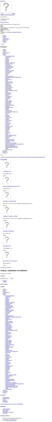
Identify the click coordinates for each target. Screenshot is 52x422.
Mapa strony (5, 401)
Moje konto (2, 406)
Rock (10, 157)
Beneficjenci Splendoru (10, 62)
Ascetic (6, 58)
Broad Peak (7, 64)
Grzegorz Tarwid (8, 81)
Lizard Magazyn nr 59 (7, 245)
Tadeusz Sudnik (8, 136)
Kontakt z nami (6, 398)
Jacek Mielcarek (8, 89)
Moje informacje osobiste (8, 412)
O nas (4, 399)
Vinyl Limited (21, 157)
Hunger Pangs (8, 86)
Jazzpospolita (8, 92)
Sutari (6, 134)
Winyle (4, 35)
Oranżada (7, 118)
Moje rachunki (6, 409)
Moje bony (5, 413)
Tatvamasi (7, 137)
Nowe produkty (3, 159)
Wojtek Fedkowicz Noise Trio (11, 147)
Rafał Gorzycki (8, 79)
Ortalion (7, 119)
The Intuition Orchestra (10, 140)
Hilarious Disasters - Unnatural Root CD (10, 260)
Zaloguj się (2, 1)
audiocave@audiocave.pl (11, 420)
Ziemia (6, 148)
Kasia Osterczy (8, 93)
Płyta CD (4, 157)
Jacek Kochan (8, 88)
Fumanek (7, 78)
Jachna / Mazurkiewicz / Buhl (11, 90)
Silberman (7, 129)
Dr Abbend (7, 72)
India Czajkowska (9, 87)
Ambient (40, 157)
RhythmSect (7, 127)
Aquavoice (7, 59)
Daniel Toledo (8, 68)
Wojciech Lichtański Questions (11, 146)
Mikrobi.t (7, 108)
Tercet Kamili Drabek (9, 139)
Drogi (6, 75)
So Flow (7, 130)
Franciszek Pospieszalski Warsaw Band (13, 77)
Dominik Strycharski (9, 70)
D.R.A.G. (7, 73)
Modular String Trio (9, 107)
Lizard (6, 99)
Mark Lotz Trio (8, 103)
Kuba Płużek (8, 97)
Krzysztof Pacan (8, 96)
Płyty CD (5, 36)
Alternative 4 (8, 57)
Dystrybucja (5, 39)
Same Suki (7, 128)
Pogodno (7, 125)
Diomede (7, 69)
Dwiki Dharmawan (9, 76)
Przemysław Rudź (9, 126)
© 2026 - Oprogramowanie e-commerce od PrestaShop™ (11, 403)
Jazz (1, 157)
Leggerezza (7, 98)
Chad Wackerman (8, 66)
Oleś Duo (7, 116)
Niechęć (7, 109)
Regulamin (5, 400)
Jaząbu (6, 91)
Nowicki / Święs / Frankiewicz (11, 111)
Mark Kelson (8, 102)
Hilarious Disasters (9, 82)
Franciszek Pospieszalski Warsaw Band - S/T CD (11, 186)
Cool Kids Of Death (9, 67)
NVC (6, 113)
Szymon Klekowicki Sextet (10, 135)
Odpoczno (7, 115)
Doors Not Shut (8, 71)
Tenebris (7, 138)
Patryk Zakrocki (8, 120)
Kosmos (7, 95)
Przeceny (5, 42)
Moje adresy (5, 411)
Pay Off (7, 121)
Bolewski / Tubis (8, 63)
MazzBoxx (7, 106)
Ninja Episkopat (8, 110)
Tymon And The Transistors (11, 142)
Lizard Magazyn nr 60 (7, 171)
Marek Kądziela (8, 101)
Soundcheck (7, 132)
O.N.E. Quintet (8, 117)
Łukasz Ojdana (8, 100)
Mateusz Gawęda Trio (9, 105)
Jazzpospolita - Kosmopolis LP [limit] (9, 201)
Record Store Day (14, 157)
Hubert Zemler (8, 85)
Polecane (5, 150)
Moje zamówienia (6, 408)
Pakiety (4, 40)
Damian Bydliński (34, 157)
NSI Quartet (7, 112)
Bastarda (7, 61)
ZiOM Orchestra (8, 149)
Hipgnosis (7, 83)
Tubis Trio (7, 141)
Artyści (4, 54)
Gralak (6, 80)
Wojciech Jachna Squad (10, 145)
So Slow (7, 131)
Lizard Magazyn (6, 38)
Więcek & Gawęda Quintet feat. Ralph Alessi (14, 144)
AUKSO (7, 60)
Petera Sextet (8, 122)
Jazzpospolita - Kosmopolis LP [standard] (10, 216)
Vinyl (7, 157)
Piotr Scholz (7, 124)
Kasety (4, 37)
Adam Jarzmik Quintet (10, 56)
